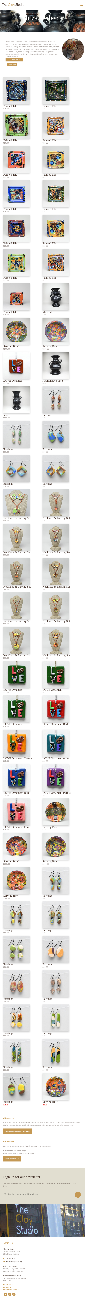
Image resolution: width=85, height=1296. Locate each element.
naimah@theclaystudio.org (12, 1153)
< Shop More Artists (14, 59)
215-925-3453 (9, 1259)
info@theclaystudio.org (12, 1261)
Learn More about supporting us (18, 1131)
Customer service (12, 1158)
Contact (6, 1287)
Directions (7, 1285)
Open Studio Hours (10, 1289)
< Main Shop (12, 64)
